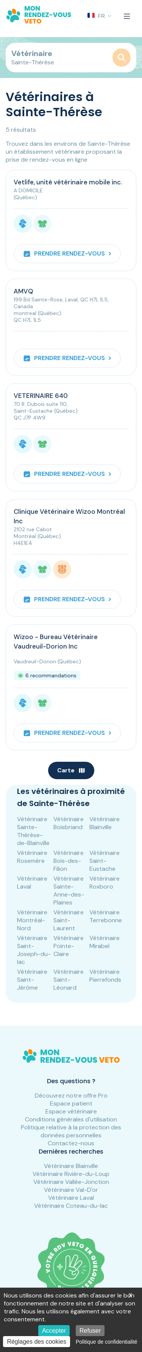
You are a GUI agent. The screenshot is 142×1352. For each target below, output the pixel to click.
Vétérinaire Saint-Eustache (104, 861)
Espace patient (71, 1103)
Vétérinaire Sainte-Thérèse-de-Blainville (33, 831)
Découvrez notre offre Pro (71, 1095)
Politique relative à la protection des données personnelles (71, 1131)
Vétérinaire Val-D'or (71, 1190)
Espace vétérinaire (71, 1111)
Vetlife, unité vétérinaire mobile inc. (68, 182)
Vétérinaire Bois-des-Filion (68, 861)
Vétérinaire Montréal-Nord (32, 920)
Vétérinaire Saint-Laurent (68, 920)
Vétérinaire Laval (32, 882)
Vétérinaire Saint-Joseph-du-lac (34, 950)
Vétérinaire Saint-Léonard (68, 980)
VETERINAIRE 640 (41, 395)
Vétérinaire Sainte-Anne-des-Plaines (68, 890)
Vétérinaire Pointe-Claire (68, 946)
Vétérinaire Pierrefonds (105, 976)
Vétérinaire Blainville (104, 823)
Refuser (90, 1330)
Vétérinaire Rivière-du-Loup (71, 1174)
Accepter (54, 1330)
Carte (71, 770)
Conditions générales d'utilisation (71, 1119)
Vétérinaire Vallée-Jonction (71, 1182)
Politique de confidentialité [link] (106, 1342)
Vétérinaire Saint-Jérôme (32, 980)
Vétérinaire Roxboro (104, 882)
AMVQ (23, 291)
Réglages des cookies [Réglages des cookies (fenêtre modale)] (36, 1341)
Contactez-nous (71, 1143)
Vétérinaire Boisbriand (68, 823)
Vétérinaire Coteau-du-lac (71, 1206)
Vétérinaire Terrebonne (105, 916)
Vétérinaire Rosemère (32, 857)
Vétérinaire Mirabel (104, 942)
